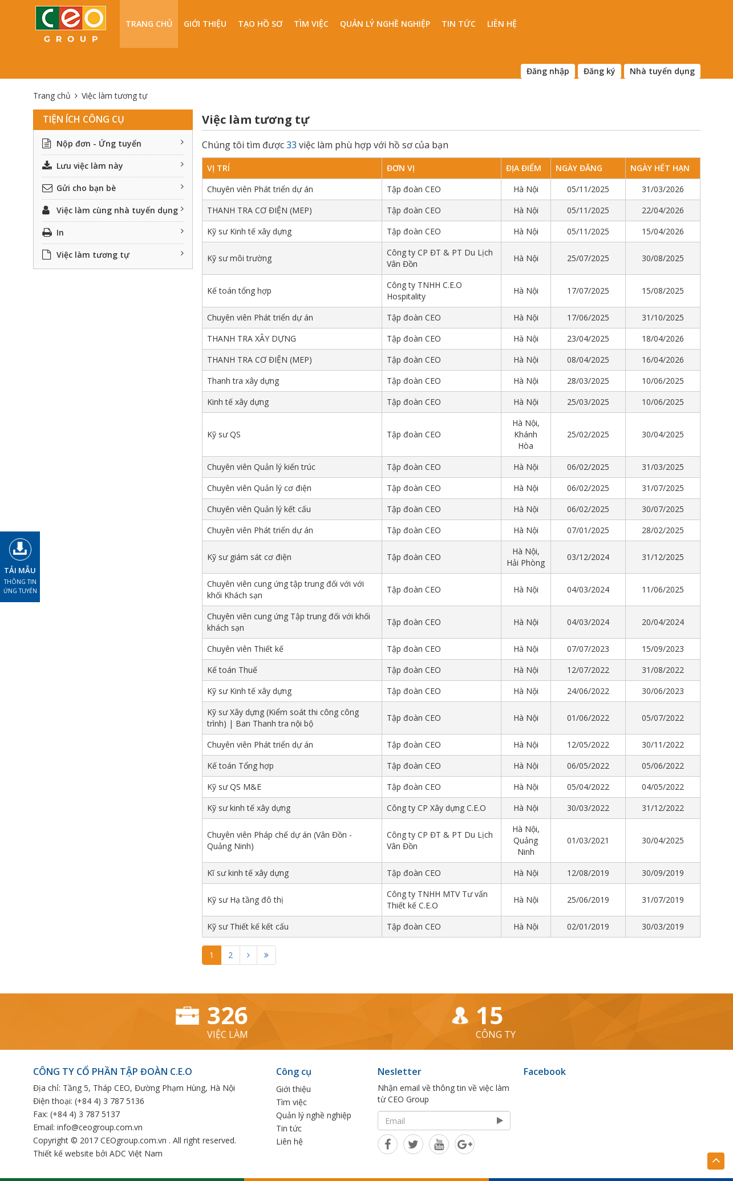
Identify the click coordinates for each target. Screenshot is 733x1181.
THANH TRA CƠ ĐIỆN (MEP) (259, 210)
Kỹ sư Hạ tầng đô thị (245, 899)
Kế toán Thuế (232, 669)
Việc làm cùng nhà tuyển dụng (113, 210)
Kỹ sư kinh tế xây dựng (248, 807)
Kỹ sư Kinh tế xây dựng (249, 231)
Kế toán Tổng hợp (240, 765)
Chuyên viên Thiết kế (245, 648)
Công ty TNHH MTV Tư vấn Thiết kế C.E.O (437, 899)
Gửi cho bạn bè (113, 187)
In (113, 232)
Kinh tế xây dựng (238, 401)
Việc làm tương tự (113, 254)
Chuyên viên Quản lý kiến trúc (261, 466)
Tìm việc (311, 23)
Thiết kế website (63, 1153)
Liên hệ (502, 23)
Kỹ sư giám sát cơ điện (249, 556)
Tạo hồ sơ (260, 23)
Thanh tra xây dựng (243, 380)
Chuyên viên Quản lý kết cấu (259, 509)
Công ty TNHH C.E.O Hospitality (424, 290)
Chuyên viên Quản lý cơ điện (259, 487)
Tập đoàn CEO (414, 189)
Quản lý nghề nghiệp (385, 23)
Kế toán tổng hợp (239, 290)
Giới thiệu (205, 23)
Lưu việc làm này (113, 165)
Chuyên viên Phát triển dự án (260, 189)
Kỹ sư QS (224, 434)
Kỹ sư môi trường (239, 258)
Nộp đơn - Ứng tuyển (113, 143)
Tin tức (459, 23)
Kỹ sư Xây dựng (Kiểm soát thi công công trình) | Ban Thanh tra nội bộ (283, 718)
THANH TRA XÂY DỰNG (251, 338)
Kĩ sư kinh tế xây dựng (248, 872)
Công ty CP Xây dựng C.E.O (436, 807)
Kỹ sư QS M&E (234, 786)
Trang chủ (148, 23)
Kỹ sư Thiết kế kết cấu (248, 926)
